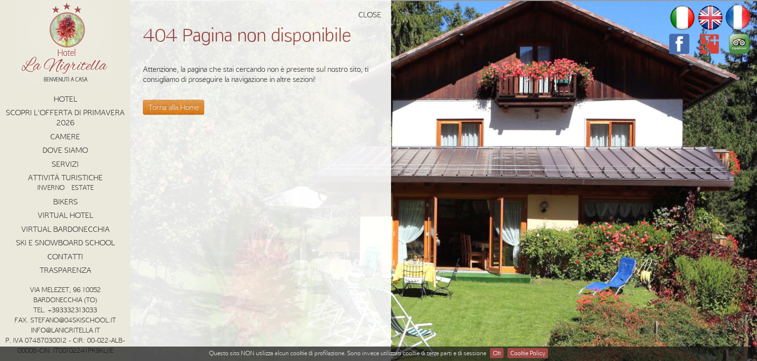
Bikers (65, 201)
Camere (65, 136)
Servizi (65, 164)
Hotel (65, 99)
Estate (82, 187)
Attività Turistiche (65, 177)
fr (738, 18)
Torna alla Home (173, 107)
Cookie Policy (527, 353)
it (682, 18)
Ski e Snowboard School (65, 242)
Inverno (51, 187)
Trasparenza (65, 270)
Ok (497, 353)
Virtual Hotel (65, 215)
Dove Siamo (65, 150)
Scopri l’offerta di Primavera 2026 (65, 117)
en (710, 18)
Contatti (65, 256)
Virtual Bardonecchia (65, 229)
